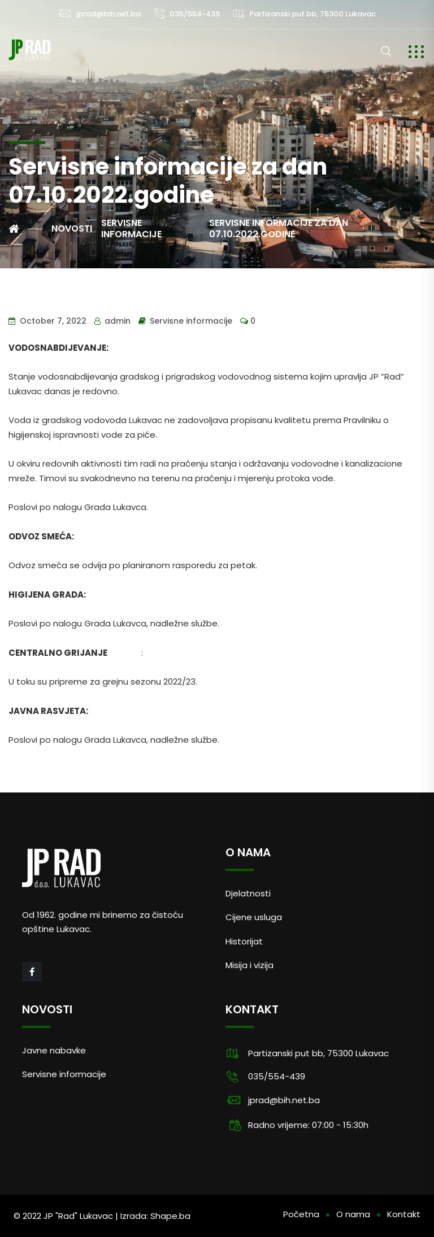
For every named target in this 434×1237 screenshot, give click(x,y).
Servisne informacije (191, 320)
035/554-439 (195, 13)
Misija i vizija (249, 965)
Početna (301, 1214)
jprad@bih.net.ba (108, 13)
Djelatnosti (248, 893)
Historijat (244, 941)
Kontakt (403, 1214)
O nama (353, 1214)
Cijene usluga (253, 917)
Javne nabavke (54, 1050)
